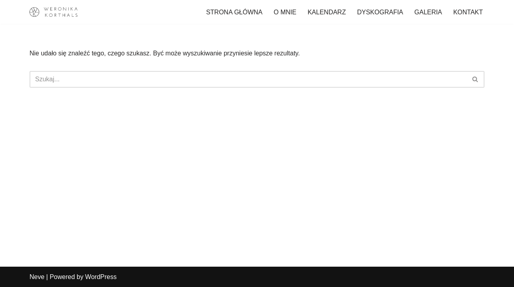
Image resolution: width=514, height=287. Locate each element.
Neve (37, 276)
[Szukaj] (248, 79)
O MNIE (285, 12)
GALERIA (428, 12)
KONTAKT (468, 12)
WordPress (101, 276)
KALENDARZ (327, 12)
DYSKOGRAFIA (380, 12)
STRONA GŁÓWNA (234, 12)
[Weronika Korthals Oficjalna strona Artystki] (53, 12)
